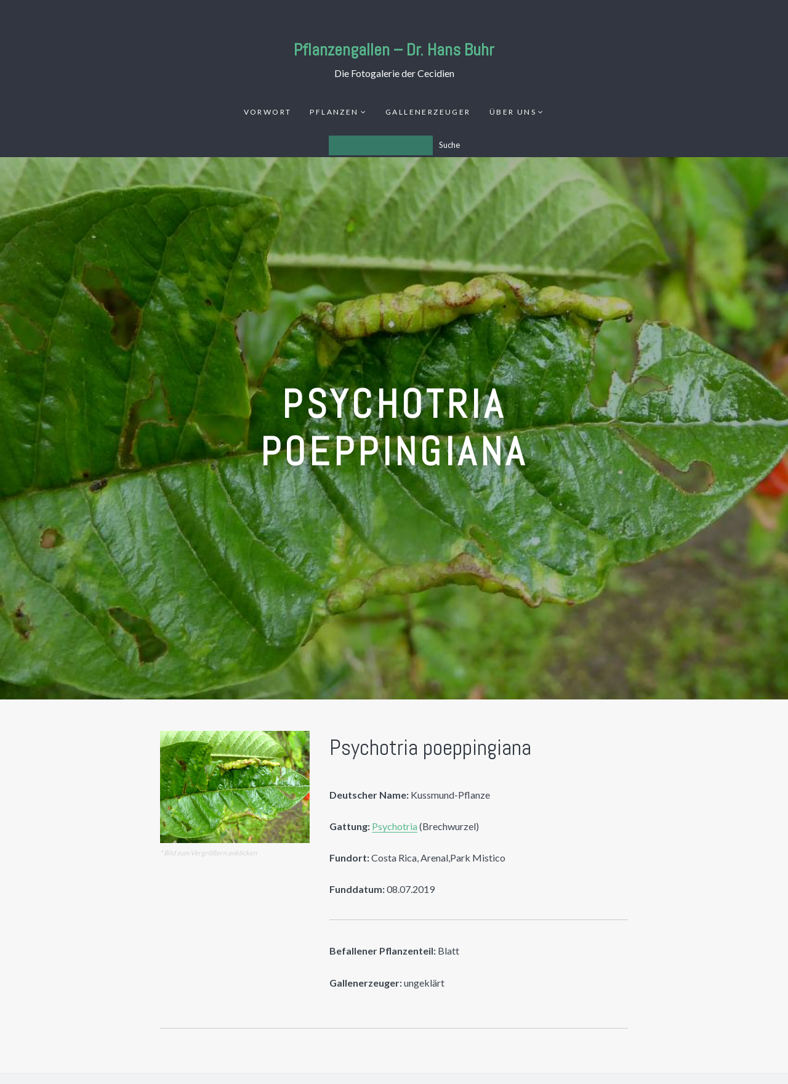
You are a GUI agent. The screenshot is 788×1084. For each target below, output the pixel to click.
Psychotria (394, 826)
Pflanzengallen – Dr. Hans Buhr (394, 49)
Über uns (512, 111)
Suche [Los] (449, 145)
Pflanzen (334, 111)
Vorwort (268, 111)
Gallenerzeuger (428, 111)
